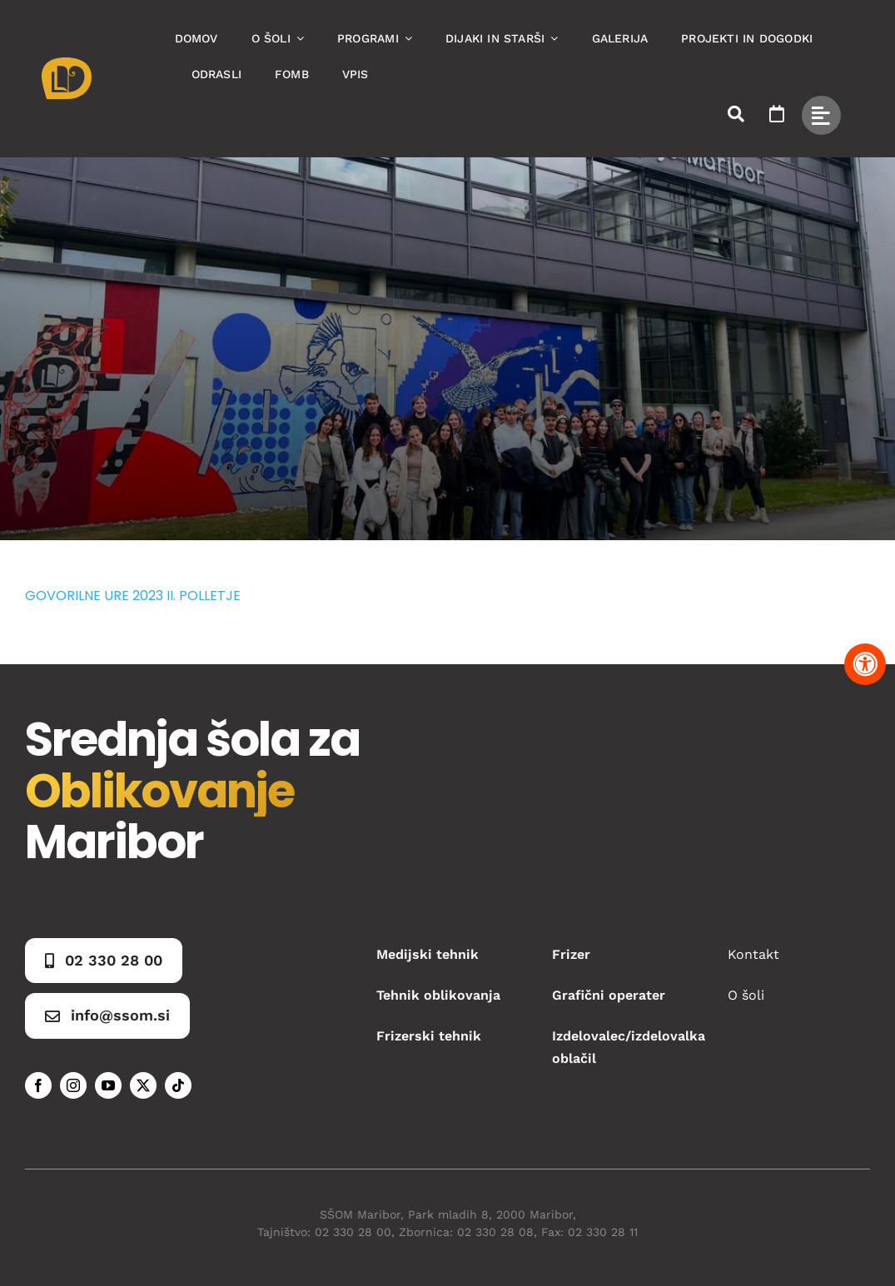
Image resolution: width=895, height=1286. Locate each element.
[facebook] (38, 1085)
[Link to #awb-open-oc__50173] (736, 114)
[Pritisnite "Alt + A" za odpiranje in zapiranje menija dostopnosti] (865, 664)
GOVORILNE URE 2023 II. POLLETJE (133, 595)
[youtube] (108, 1085)
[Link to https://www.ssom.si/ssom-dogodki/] (776, 114)
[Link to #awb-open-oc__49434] (821, 115)
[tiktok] (178, 1085)
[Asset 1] (67, 63)
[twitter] (143, 1085)
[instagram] (73, 1085)
